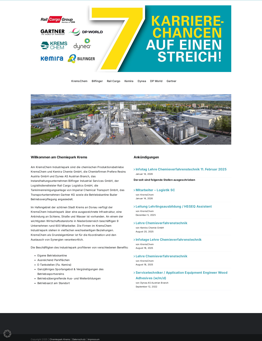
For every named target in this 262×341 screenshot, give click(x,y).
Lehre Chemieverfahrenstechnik (161, 223)
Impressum (93, 339)
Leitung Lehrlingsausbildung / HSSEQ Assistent (174, 206)
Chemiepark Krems (60, 339)
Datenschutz (79, 339)
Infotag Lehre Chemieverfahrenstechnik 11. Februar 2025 (181, 169)
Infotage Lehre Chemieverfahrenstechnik (169, 240)
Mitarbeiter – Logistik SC (155, 190)
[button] (7, 333)
